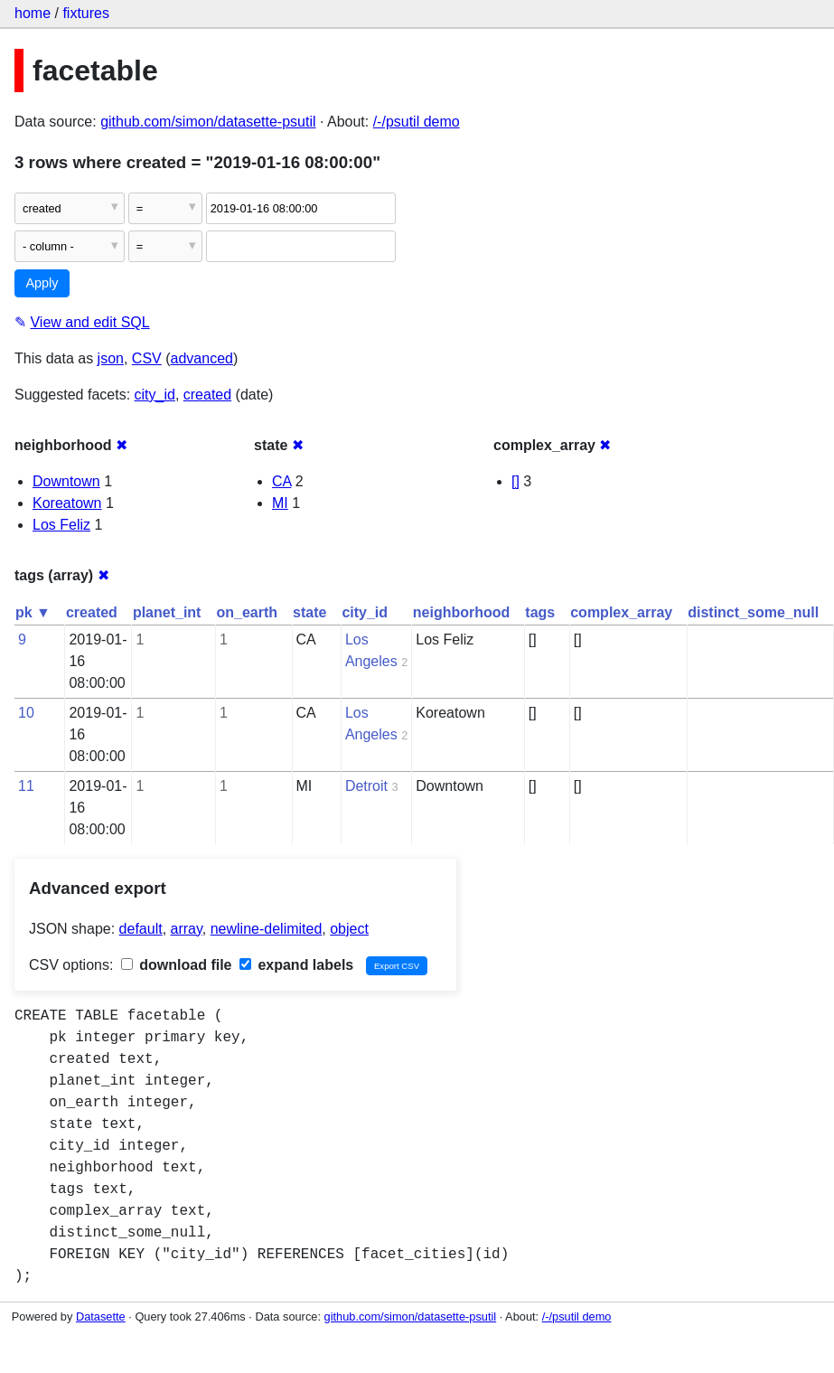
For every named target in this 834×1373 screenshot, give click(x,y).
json (111, 358)
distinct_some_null (753, 612)
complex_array (621, 612)
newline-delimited (267, 928)
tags (540, 612)
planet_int (167, 612)
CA (281, 481)
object (349, 928)
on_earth (246, 612)
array (186, 928)
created (207, 394)
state (309, 612)
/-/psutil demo (416, 121)
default (141, 928)
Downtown (66, 481)
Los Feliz (61, 524)
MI (280, 503)
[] (515, 481)
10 (26, 712)
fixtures (85, 13)
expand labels (296, 965)
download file (176, 965)
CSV (147, 358)
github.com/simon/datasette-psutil (207, 121)
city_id (155, 394)
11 (26, 786)
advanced (202, 358)
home (32, 13)
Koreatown (67, 503)
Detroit (366, 786)
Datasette (101, 1316)
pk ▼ (33, 612)
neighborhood (462, 612)
